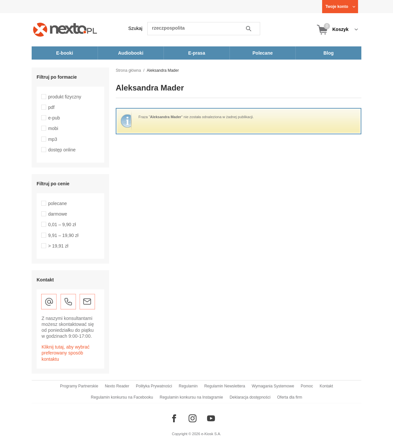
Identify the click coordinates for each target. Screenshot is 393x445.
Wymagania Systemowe (273, 386)
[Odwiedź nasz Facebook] (174, 418)
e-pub (54, 117)
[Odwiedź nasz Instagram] (192, 418)
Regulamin (188, 386)
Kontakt (326, 386)
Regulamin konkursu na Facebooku (122, 397)
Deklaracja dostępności (249, 397)
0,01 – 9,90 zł (62, 224)
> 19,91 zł (58, 246)
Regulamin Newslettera (224, 386)
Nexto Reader (117, 386)
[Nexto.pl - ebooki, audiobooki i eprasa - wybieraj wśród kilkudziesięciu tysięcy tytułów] (65, 29)
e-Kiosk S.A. (211, 434)
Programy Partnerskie (79, 386)
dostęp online (62, 149)
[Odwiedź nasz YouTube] (211, 418)
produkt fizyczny (64, 96)
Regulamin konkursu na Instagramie (191, 397)
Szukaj (135, 28)
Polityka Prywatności (154, 386)
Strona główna (128, 70)
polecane (57, 203)
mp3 (52, 139)
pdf (51, 107)
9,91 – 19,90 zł (63, 235)
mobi (53, 128)
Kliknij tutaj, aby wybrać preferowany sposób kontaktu (66, 352)
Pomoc (307, 386)
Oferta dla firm (289, 397)
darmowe (57, 214)
